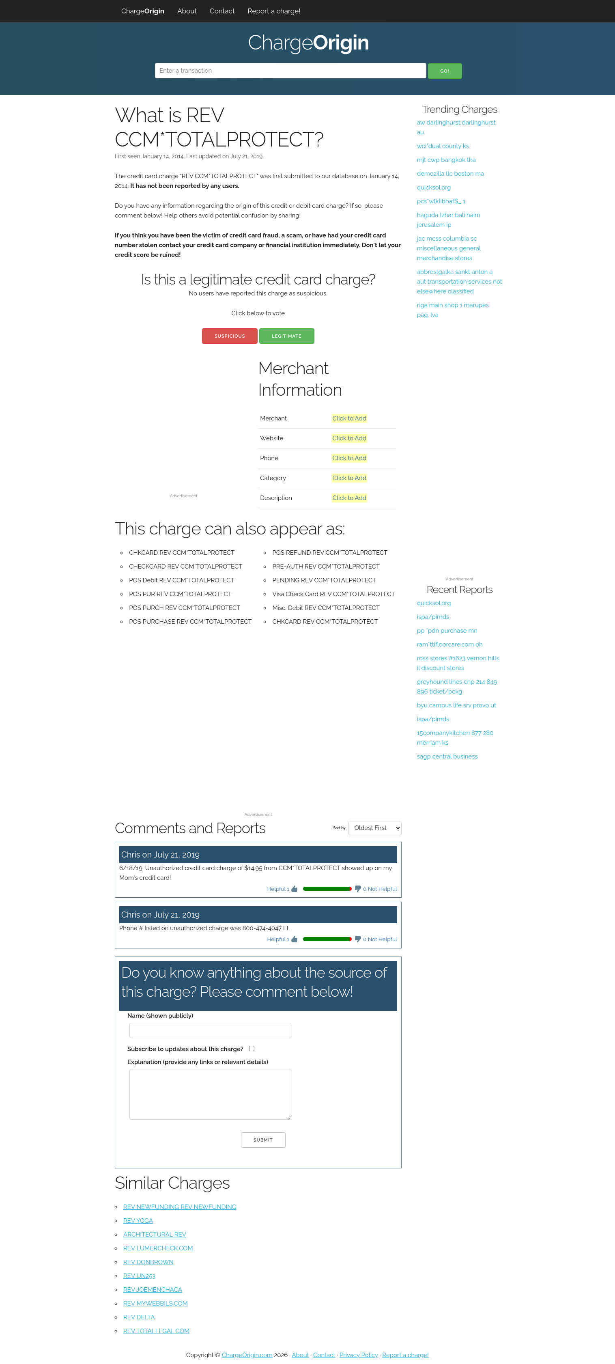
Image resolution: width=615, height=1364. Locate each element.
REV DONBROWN (148, 1262)
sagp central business (447, 756)
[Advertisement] (183, 433)
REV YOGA (138, 1220)
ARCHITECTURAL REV (154, 1234)
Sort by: (339, 828)
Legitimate (286, 336)
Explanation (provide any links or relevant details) (197, 1062)
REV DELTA (139, 1317)
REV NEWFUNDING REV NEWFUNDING (180, 1207)
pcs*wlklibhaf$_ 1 (441, 201)
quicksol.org (434, 187)
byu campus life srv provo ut (456, 705)
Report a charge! (274, 11)
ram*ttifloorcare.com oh (450, 644)
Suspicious (230, 336)
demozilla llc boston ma (450, 173)
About (187, 11)
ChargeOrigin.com (247, 1355)
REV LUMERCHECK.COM (158, 1248)
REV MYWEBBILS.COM (155, 1303)
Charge (142, 11)
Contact (222, 11)
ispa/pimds (433, 617)
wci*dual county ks (443, 146)
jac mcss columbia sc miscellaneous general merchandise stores (449, 248)
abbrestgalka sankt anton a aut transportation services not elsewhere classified (459, 281)
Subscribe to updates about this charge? (185, 1049)
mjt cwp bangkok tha (446, 160)
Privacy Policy (359, 1355)
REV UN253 (139, 1276)
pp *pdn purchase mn (447, 630)
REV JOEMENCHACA (152, 1289)
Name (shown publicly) (160, 1015)
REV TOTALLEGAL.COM (156, 1331)
